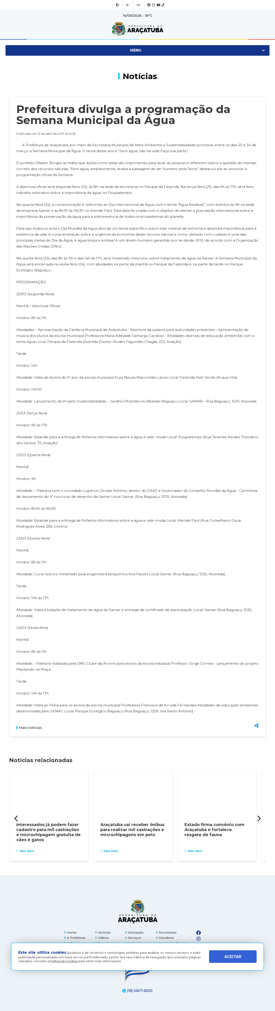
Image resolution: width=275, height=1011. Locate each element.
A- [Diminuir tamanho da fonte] (128, 5)
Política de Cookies (64, 961)
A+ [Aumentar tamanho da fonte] (138, 5)
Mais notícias (29, 728)
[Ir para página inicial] (137, 28)
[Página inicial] (137, 911)
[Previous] (16, 818)
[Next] (258, 818)
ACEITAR (232, 956)
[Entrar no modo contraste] (118, 5)
